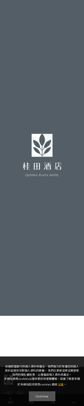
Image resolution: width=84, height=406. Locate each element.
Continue (42, 396)
